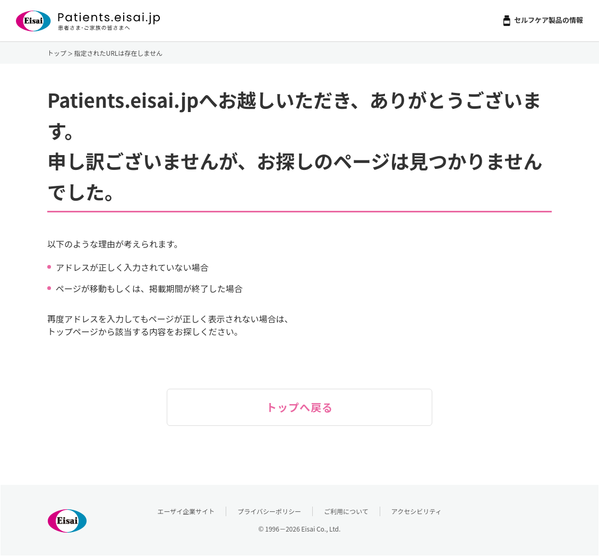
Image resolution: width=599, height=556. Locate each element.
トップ (56, 52)
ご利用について (346, 511)
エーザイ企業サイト (186, 511)
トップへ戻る (299, 407)
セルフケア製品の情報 (548, 20)
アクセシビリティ (416, 511)
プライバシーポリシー (269, 511)
